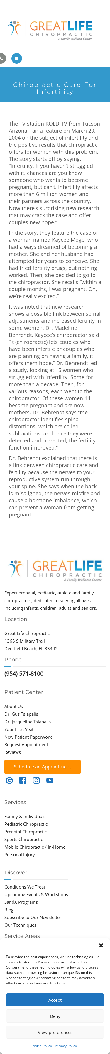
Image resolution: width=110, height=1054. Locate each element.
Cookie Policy (41, 1045)
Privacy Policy (66, 1045)
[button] (101, 945)
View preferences (55, 1032)
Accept (55, 1000)
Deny (55, 1016)
